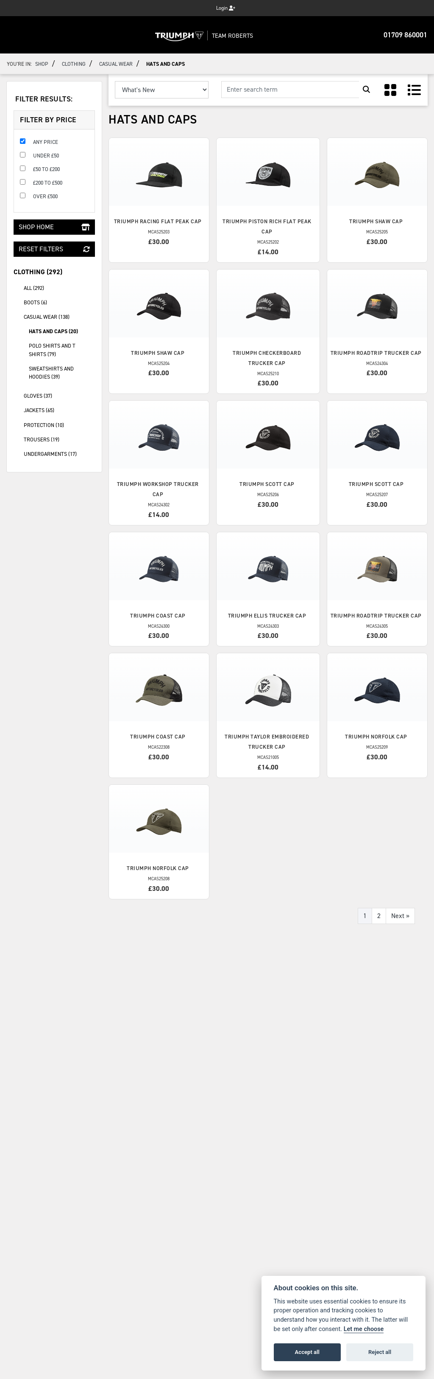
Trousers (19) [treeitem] (59, 439)
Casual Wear (116, 63)
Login (225, 8)
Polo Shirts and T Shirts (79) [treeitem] (52, 349)
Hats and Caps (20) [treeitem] (53, 331)
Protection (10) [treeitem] (59, 424)
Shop (41, 63)
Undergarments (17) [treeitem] (59, 453)
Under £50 (46, 155)
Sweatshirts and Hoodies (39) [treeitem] (51, 372)
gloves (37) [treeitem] (59, 395)
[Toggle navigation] (15, 35)
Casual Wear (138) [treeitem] (59, 316)
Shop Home (54, 226)
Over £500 (45, 196)
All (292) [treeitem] (34, 288)
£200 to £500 (47, 182)
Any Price (45, 142)
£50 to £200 (46, 169)
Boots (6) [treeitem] (59, 302)
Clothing (74, 63)
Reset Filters (54, 248)
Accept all (307, 1352)
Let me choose (364, 1329)
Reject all (379, 1352)
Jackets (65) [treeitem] (59, 409)
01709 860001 (405, 35)
